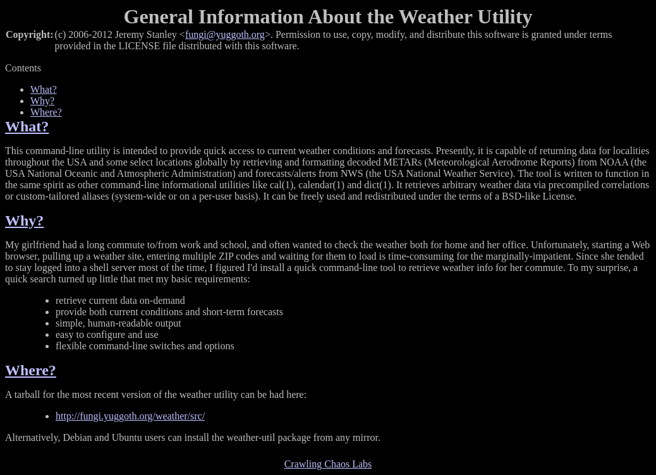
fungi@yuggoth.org (225, 34)
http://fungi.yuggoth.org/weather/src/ (130, 416)
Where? (46, 112)
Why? (42, 100)
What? (43, 89)
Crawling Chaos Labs (328, 464)
